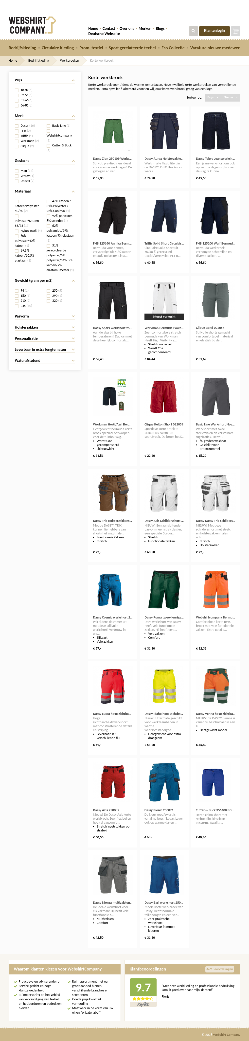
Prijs (212, 97)
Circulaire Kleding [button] (58, 48)
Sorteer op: (194, 97)
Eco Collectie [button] (173, 48)
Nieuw (231, 97)
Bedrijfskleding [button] (22, 48)
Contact (109, 28)
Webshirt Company (226, 1035)
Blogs (160, 28)
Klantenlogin (214, 30)
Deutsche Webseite (104, 33)
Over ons (127, 28)
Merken (145, 28)
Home (93, 28)
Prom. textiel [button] (91, 48)
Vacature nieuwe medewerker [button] (218, 48)
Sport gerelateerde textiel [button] (132, 48)
